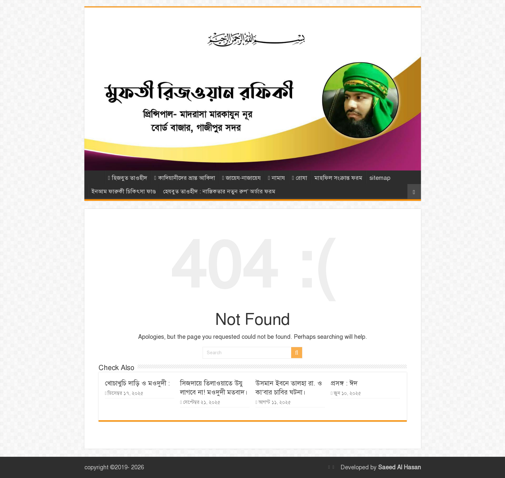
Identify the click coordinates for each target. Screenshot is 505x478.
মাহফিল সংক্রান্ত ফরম (338, 177)
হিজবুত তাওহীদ (128, 177)
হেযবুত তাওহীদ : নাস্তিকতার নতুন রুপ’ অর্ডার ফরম (219, 191)
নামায (276, 177)
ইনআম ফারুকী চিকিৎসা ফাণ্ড (123, 191)
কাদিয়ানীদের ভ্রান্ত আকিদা (184, 177)
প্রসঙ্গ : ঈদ (344, 383)
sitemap (379, 177)
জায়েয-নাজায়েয (241, 177)
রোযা (300, 177)
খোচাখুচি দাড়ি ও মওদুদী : (137, 383)
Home (96, 177)
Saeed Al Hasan (399, 467)
